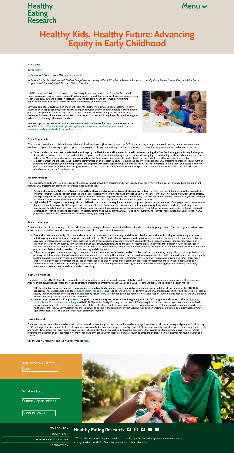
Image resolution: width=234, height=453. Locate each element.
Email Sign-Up (58, 428)
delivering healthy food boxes (89, 290)
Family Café (106, 293)
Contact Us (59, 445)
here (86, 340)
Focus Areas (58, 433)
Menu (194, 6)
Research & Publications (51, 439)
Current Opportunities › (39, 401)
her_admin (36, 69)
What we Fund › (33, 391)
